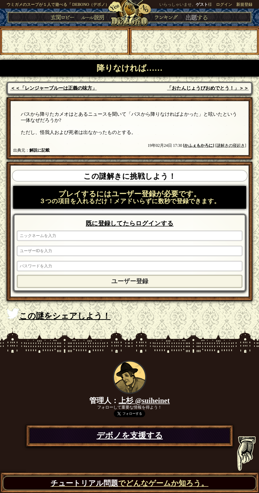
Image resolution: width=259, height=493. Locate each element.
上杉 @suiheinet (144, 400)
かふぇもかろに (198, 145)
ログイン (224, 4)
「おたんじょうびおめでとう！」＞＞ (208, 88)
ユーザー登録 (129, 281)
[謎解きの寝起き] (230, 145)
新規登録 (244, 4)
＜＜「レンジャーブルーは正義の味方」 (53, 88)
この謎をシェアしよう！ (59, 314)
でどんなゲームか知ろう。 (129, 483)
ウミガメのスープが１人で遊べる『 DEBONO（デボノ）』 (60, 4)
